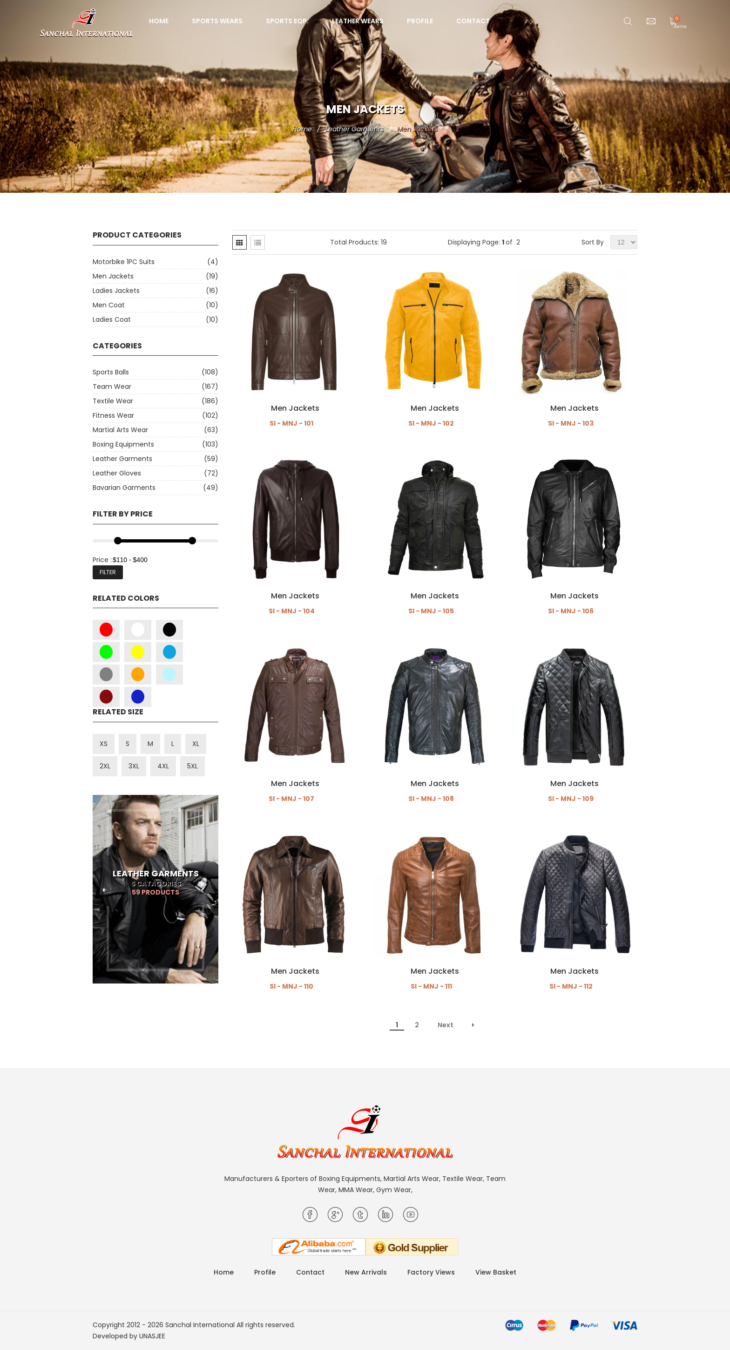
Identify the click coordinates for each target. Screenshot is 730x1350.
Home (159, 21)
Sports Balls (111, 372)
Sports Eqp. (287, 21)
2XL (105, 766)
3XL (133, 766)
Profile (420, 21)
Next (445, 1025)
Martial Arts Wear (120, 429)
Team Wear (112, 386)
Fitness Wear (113, 415)
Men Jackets (113, 276)
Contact (473, 21)
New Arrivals (366, 1272)
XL (195, 743)
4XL (163, 766)
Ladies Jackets (116, 290)
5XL (192, 766)
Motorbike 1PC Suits (124, 261)
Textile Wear (113, 401)
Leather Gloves (117, 473)
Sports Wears (217, 21)
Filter (108, 572)
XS (104, 743)
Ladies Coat (112, 319)
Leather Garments (122, 458)
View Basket (495, 1272)
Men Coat (109, 305)
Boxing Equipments (123, 444)
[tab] (239, 242)
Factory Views (431, 1272)
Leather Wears (358, 21)
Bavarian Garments (124, 487)
